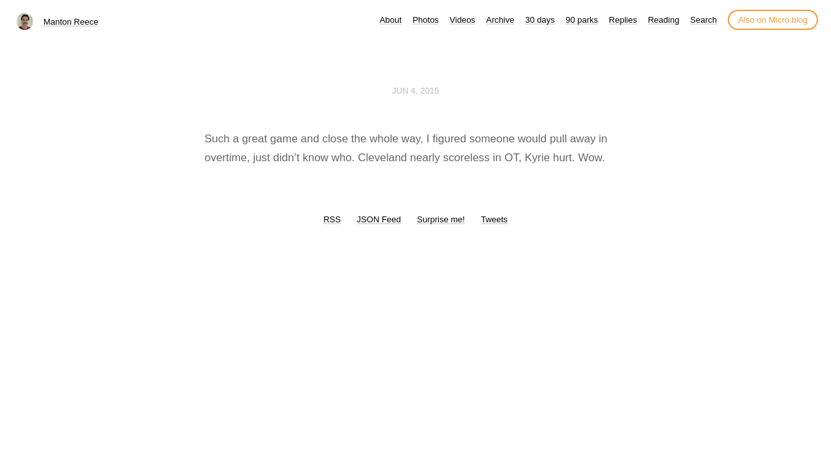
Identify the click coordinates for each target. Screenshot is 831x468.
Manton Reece (71, 22)
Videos (463, 20)
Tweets (494, 219)
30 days (540, 20)
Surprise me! (441, 219)
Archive (500, 20)
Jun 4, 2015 (415, 91)
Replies (623, 20)
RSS (332, 219)
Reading (663, 20)
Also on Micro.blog (773, 20)
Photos (425, 20)
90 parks (581, 20)
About (391, 20)
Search (703, 20)
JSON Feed (379, 219)
